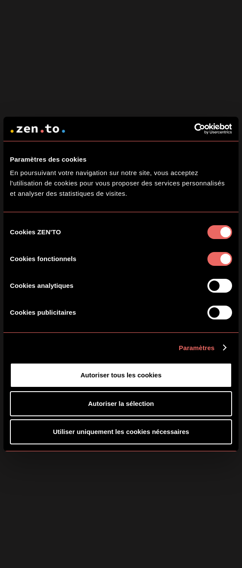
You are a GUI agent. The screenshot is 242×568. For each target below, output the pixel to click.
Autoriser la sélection (121, 403)
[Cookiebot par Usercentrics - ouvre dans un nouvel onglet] (194, 128)
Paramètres (197, 347)
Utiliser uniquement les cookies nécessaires (121, 431)
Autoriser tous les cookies (121, 375)
